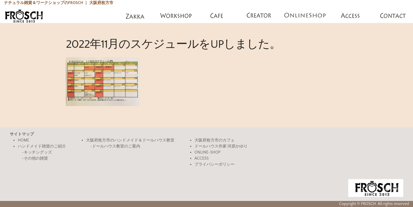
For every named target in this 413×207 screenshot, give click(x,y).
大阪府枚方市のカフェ (214, 140)
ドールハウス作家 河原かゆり (221, 146)
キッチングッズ (38, 152)
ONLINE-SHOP (207, 152)
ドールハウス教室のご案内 (116, 146)
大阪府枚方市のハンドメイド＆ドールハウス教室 (130, 140)
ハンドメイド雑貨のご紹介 (42, 146)
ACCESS (201, 158)
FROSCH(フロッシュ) (24, 16)
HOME (23, 140)
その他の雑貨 (36, 158)
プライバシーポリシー (214, 164)
